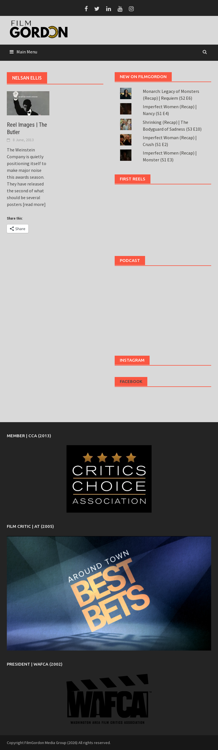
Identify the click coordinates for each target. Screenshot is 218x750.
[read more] (34, 204)
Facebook (131, 381)
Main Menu (26, 52)
